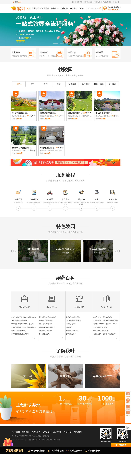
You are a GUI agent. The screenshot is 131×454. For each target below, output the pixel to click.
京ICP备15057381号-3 (19, 440)
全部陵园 (112, 84)
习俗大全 (78, 432)
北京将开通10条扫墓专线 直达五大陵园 (105, 324)
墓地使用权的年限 (44, 334)
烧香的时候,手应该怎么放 (101, 330)
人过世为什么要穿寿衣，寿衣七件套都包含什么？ (26, 317)
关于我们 (16, 432)
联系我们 (26, 432)
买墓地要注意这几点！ (45, 330)
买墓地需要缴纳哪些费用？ (47, 327)
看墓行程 (79, 2)
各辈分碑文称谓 (70, 334)
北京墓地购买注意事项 (45, 324)
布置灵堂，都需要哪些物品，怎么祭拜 (22, 324)
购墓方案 (97, 2)
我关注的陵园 (88, 2)
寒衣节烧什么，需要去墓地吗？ (102, 317)
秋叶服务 (36, 432)
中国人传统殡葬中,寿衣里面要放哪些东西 (23, 327)
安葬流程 (68, 327)
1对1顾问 (47, 432)
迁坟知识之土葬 (70, 324)
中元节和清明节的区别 (100, 327)
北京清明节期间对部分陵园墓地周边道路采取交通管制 (109, 320)
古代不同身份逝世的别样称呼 (20, 334)
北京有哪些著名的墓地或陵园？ (48, 317)
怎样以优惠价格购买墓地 (73, 317)
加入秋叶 (57, 432)
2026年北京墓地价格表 (45, 320)
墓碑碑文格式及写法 (72, 330)
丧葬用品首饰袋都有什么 (18, 330)
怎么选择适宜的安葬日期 (73, 320)
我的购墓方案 (107, 2)
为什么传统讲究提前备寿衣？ (20, 320)
